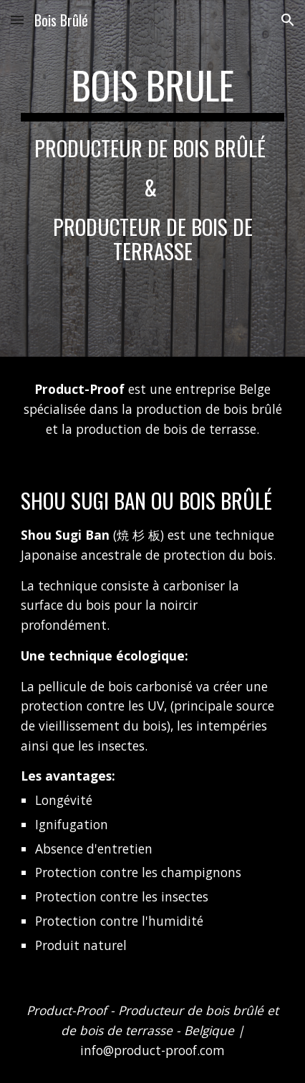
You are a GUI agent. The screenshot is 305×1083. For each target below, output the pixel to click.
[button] (17, 19)
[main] (153, 178)
